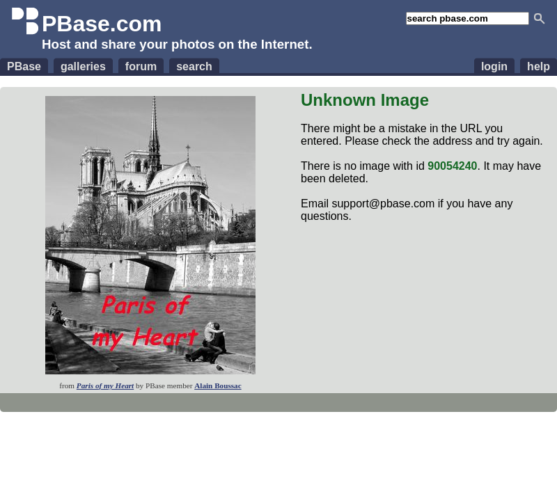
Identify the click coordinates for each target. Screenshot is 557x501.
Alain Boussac (217, 385)
